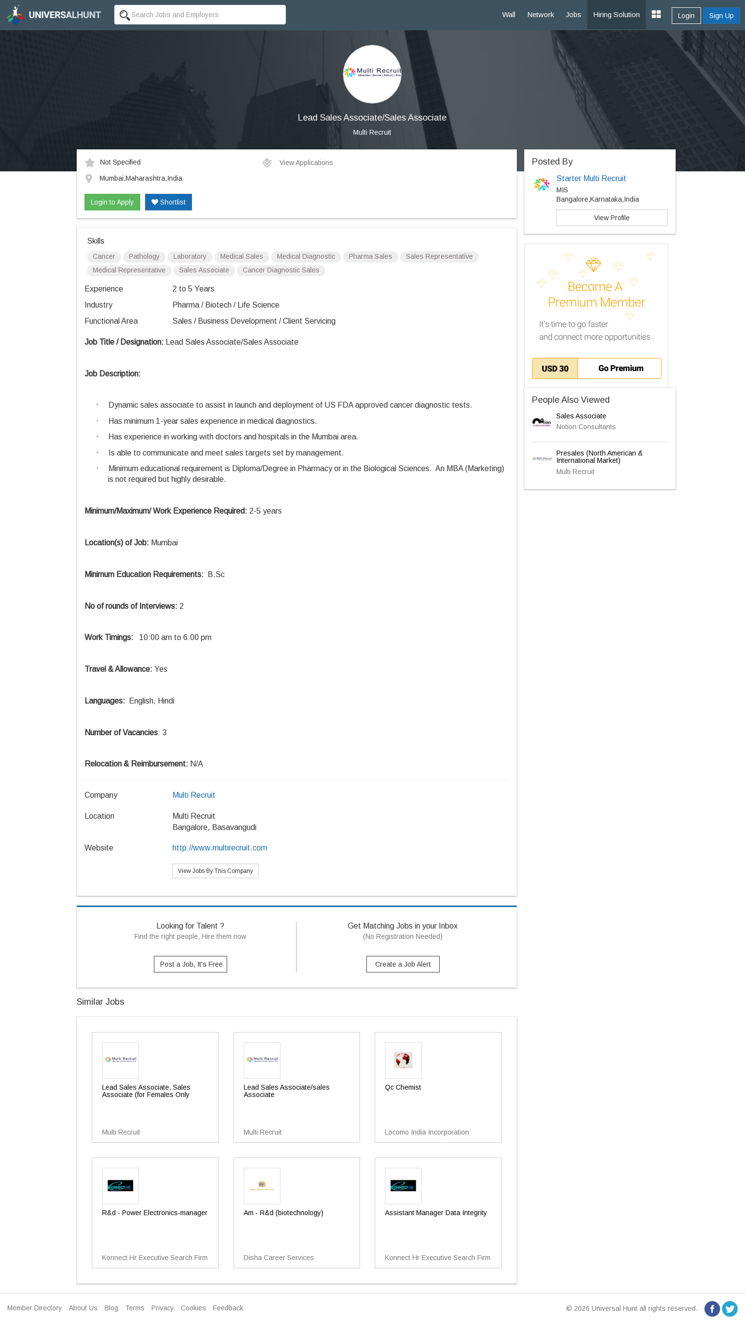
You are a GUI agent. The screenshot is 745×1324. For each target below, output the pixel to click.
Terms (135, 1308)
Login (686, 16)
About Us (83, 1308)
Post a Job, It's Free (191, 964)
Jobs (573, 14)
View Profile (612, 218)
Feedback (228, 1308)
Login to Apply (112, 202)
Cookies (193, 1308)
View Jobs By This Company (215, 871)
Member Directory (34, 1308)
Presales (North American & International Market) (599, 456)
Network (540, 14)
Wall (508, 14)
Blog (111, 1308)
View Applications (297, 162)
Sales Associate (581, 416)
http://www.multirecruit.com (219, 848)
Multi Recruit (372, 132)
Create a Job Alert (403, 964)
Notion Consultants (586, 427)
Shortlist (168, 202)
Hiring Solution (616, 14)
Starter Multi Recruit (591, 178)
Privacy (162, 1308)
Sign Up (721, 16)
